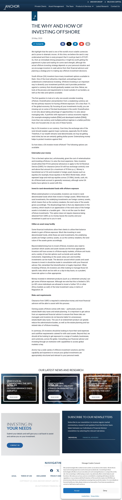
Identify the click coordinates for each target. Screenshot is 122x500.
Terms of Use (26, 476)
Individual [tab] (72, 437)
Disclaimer (41, 476)
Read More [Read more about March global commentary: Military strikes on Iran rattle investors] (55, 397)
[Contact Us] (115, 6)
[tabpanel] (91, 442)
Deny (105, 491)
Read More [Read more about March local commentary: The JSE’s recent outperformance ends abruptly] (14, 397)
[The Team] (70, 6)
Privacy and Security (59, 476)
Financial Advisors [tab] (90, 437)
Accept (76, 491)
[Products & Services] (85, 6)
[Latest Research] (102, 6)
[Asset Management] (56, 6)
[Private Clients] (40, 6)
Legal (14, 476)
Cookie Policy (86, 496)
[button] (62, 44)
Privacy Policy (95, 496)
